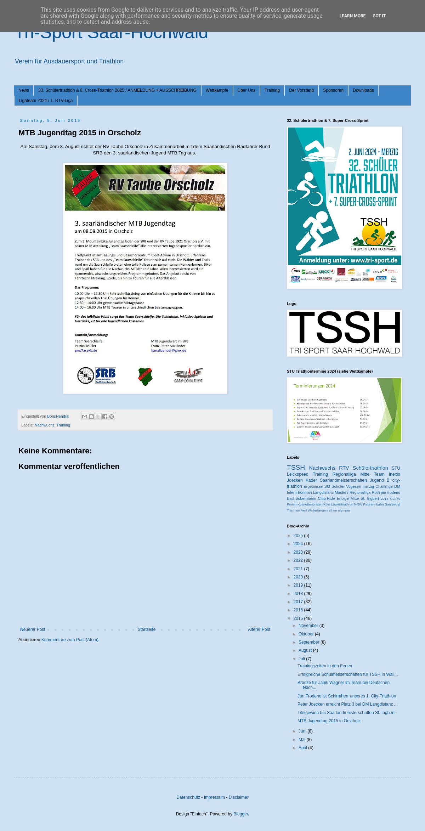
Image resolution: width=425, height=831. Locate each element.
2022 (299, 560)
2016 (299, 609)
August (306, 650)
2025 (299, 535)
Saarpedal (392, 504)
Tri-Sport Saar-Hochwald (111, 32)
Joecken (295, 480)
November (309, 625)
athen (333, 510)
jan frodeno (390, 492)
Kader (311, 480)
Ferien (291, 504)
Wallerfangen (318, 510)
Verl (304, 510)
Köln (326, 504)
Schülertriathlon (370, 468)
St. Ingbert (370, 498)
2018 (299, 593)
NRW (358, 504)
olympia (344, 510)
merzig (368, 486)
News (23, 90)
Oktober (307, 634)
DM (397, 486)
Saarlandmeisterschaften (343, 480)
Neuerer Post (32, 629)
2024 (299, 543)
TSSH (296, 467)
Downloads (363, 90)
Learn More (353, 15)
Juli (302, 658)
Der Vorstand (301, 90)
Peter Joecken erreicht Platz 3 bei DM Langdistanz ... (348, 704)
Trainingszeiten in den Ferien (325, 665)
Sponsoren (333, 90)
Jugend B (380, 480)
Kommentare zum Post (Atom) (69, 639)
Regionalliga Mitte (351, 474)
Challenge (384, 486)
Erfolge (343, 498)
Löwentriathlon (342, 504)
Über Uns (247, 90)
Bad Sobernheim (301, 498)
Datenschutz (188, 797)
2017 (299, 601)
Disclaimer (239, 797)
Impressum (214, 797)
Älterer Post (259, 629)
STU (396, 468)
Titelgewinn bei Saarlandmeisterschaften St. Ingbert (346, 712)
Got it (379, 15)
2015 (384, 499)
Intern (292, 492)
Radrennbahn (373, 504)
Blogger (240, 814)
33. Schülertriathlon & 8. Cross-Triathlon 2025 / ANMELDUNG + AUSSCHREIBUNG (117, 90)
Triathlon (293, 510)
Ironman (305, 492)
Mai (303, 739)
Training (272, 90)
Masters (341, 492)
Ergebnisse (313, 486)
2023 (299, 552)
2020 (299, 577)
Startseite (147, 629)
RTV (344, 468)
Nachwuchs (45, 425)
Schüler (338, 486)
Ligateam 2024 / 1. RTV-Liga (46, 100)
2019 (299, 585)
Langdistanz (323, 492)
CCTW (395, 499)
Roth (376, 492)
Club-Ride (326, 498)
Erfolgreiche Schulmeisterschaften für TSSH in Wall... (348, 674)
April (303, 747)
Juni (303, 731)
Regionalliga (360, 492)
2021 (299, 568)
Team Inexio (387, 474)
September (310, 642)
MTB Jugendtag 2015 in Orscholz (329, 720)
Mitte (355, 498)
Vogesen (353, 486)
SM (327, 486)
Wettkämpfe (217, 90)
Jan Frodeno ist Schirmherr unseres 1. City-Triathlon (347, 696)
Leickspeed (297, 474)
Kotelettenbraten (310, 504)
